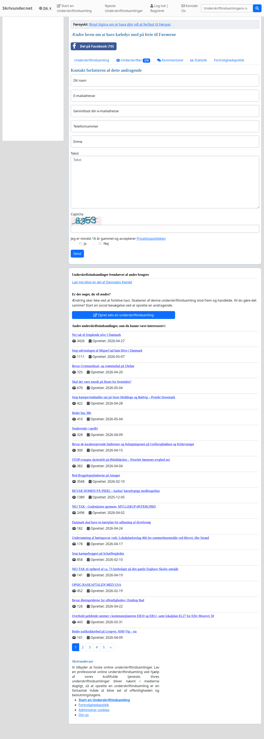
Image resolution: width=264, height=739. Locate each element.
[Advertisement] (33, 79)
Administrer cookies (94, 710)
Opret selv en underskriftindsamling (123, 315)
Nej (106, 243)
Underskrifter (133, 60)
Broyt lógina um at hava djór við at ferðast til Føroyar (130, 24)
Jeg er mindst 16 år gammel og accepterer (118, 238)
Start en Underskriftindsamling (74, 8)
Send (77, 253)
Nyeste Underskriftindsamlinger (124, 8)
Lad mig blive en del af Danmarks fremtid (102, 282)
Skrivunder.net (17, 8)
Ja (85, 243)
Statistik (198, 60)
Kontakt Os (190, 8)
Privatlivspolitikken (151, 238)
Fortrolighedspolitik (229, 60)
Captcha (77, 214)
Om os (84, 715)
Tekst (75, 153)
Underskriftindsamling (91, 60)
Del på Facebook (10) (92, 46)
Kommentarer (170, 60)
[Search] (227, 8)
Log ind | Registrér (159, 8)
